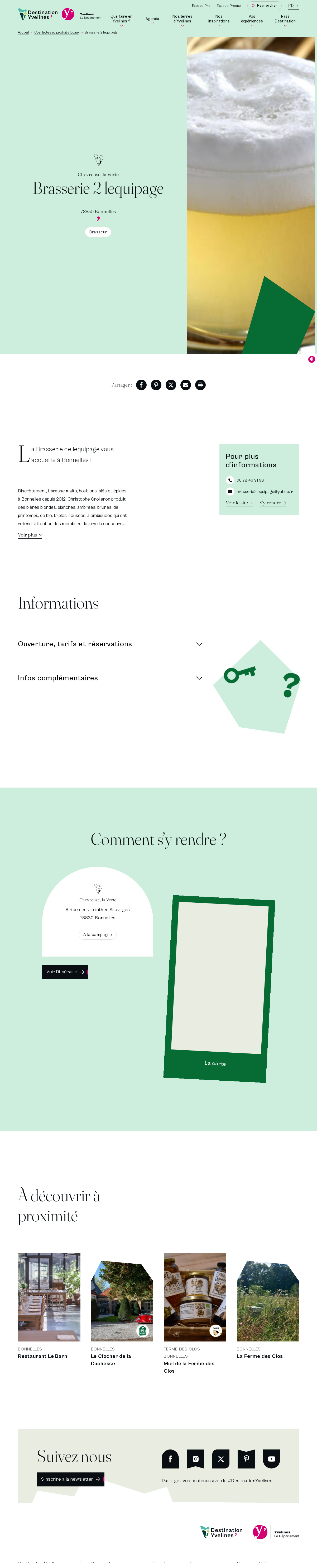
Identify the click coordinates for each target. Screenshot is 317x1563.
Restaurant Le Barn (42, 1356)
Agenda (152, 21)
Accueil (23, 33)
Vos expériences (253, 20)
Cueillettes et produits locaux (57, 33)
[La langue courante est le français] (293, 5)
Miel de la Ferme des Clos (189, 1367)
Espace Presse (229, 6)
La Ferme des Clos (260, 1356)
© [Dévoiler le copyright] (312, 359)
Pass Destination (287, 20)
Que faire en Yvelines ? (125, 20)
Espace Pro (201, 6)
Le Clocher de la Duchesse (111, 1360)
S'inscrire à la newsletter (67, 1479)
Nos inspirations (220, 20)
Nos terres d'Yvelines (185, 20)
